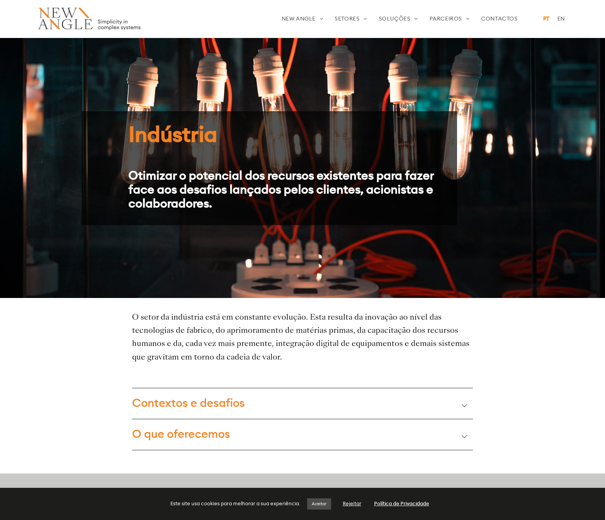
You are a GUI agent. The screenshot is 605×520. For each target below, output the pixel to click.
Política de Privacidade (401, 503)
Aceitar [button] (319, 504)
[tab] (302, 403)
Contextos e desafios (188, 403)
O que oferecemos (181, 434)
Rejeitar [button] (352, 503)
